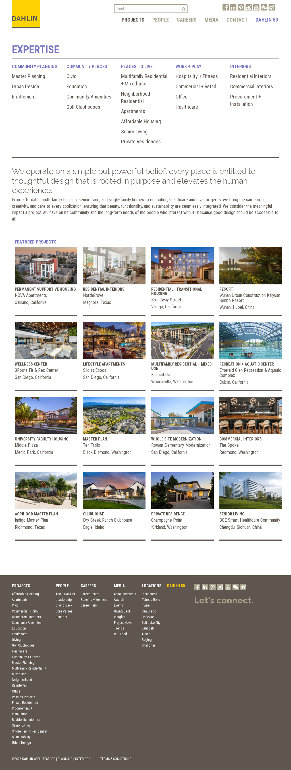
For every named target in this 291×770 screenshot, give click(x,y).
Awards (119, 600)
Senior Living (134, 132)
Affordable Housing (141, 121)
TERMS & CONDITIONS (115, 759)
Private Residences (141, 141)
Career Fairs (89, 605)
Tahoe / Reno (151, 600)
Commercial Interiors (251, 86)
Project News (123, 623)
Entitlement (24, 97)
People (160, 20)
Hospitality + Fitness (197, 76)
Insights (119, 617)
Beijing (147, 640)
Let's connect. (223, 600)
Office (182, 97)
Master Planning (28, 76)
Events (118, 605)
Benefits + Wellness (94, 600)
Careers (187, 20)
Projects (133, 20)
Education (76, 86)
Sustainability (21, 737)
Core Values (64, 611)
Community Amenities (88, 97)
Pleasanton (149, 594)
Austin (146, 634)
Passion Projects (23, 697)
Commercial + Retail (196, 86)
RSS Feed (120, 634)
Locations (151, 586)
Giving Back (64, 605)
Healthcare (187, 107)
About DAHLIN (65, 594)
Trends (119, 628)
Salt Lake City (151, 623)
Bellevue (148, 617)
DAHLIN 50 (266, 20)
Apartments (133, 111)
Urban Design (25, 86)
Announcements (125, 594)
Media (212, 20)
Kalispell (148, 628)
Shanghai (148, 645)
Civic (71, 76)
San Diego (149, 611)
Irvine (145, 605)
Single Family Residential (29, 731)
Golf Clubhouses (83, 107)
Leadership (64, 600)
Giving (16, 640)
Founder (61, 617)
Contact (237, 20)
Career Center (90, 594)
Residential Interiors (251, 76)
